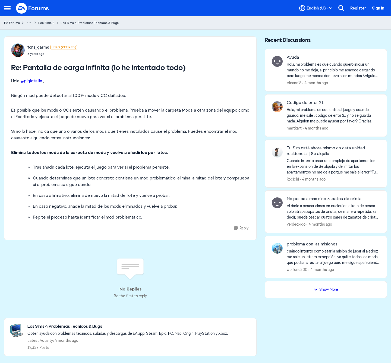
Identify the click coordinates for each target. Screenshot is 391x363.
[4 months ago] (315, 83)
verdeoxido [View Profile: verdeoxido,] (296, 224)
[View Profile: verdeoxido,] (277, 202)
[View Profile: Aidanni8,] (277, 61)
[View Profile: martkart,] (277, 106)
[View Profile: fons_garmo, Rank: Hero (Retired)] (18, 50)
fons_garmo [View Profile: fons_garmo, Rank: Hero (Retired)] (38, 47)
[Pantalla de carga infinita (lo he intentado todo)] (52, 53)
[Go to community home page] (32, 8)
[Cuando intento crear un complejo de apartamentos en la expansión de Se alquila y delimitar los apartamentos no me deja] (333, 166)
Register (358, 8)
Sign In (378, 8)
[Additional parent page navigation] (29, 23)
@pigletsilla (31, 81)
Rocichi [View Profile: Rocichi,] (293, 178)
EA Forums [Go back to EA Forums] (12, 23)
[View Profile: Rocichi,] (277, 152)
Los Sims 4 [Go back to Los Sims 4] (46, 23)
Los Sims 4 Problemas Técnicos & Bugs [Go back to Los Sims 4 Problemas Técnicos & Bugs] (90, 23)
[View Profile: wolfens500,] (277, 248)
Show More (326, 289)
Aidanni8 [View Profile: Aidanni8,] (294, 82)
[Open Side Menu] (7, 8)
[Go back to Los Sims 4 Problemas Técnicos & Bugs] (127, 326)
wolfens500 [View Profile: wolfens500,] (297, 269)
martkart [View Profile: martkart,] (294, 128)
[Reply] (241, 228)
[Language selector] (316, 8)
